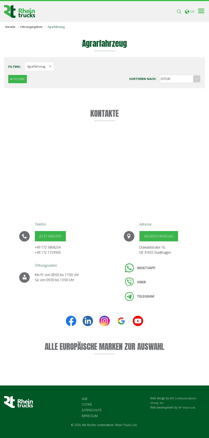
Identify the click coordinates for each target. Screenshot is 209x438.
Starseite (10, 27)
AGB (84, 399)
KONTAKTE (104, 114)
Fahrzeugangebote (31, 27)
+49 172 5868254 (48, 247)
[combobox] (180, 79)
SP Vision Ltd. (187, 407)
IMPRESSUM (90, 416)
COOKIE (87, 405)
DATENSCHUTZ (92, 410)
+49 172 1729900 (48, 252)
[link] (140, 268)
